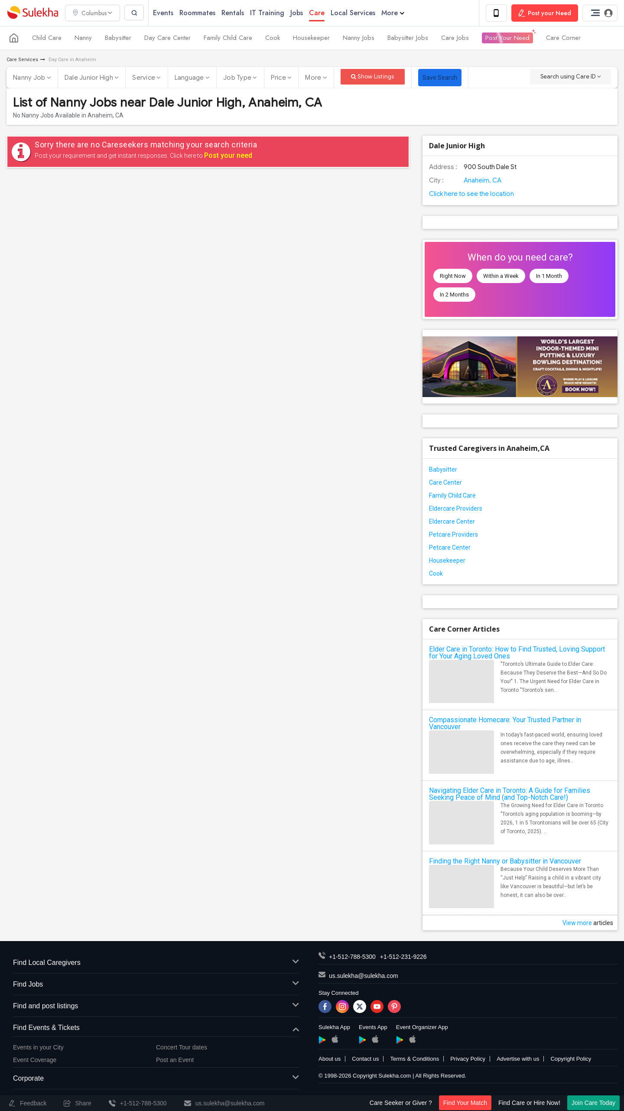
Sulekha (32, 13)
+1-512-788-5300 (352, 957)
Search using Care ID (570, 76)
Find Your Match (465, 1102)
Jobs (297, 13)
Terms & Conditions (414, 1059)
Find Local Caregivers (156, 963)
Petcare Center (450, 547)
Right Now (453, 276)
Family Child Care (228, 38)
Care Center (445, 482)
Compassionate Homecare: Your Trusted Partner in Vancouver (505, 723)
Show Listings (372, 76)
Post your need (228, 155)
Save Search (439, 77)
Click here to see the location (471, 194)
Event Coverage (34, 1059)
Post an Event (175, 1059)
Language (192, 77)
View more (577, 923)
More (393, 13)
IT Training (268, 13)
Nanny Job (32, 77)
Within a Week (501, 276)
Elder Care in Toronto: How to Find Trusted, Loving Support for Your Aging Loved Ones (517, 653)
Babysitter (118, 38)
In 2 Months (454, 294)
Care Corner (563, 38)
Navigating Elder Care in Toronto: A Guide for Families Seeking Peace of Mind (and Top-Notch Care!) (509, 794)
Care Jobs (455, 38)
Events (164, 13)
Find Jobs (156, 984)
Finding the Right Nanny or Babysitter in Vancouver (505, 861)
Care (317, 13)
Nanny (83, 38)
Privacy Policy (467, 1059)
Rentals (233, 13)
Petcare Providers (453, 534)
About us (329, 1059)
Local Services (354, 13)
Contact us (365, 1059)
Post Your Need (507, 38)
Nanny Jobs (358, 38)
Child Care (47, 38)
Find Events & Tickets (156, 1028)
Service (146, 77)
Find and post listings (156, 1006)
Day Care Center (167, 38)
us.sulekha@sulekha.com (363, 976)
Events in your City (38, 1047)
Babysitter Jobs (407, 38)
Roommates (198, 13)
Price (281, 77)
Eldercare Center (452, 521)
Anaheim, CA (482, 180)
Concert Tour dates (181, 1047)
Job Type (240, 77)
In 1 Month (549, 276)
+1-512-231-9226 (403, 957)
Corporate (156, 1078)
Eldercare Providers (455, 508)
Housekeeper (311, 38)
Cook (272, 38)
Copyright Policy (570, 1059)
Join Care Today (593, 1102)
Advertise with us (518, 1059)
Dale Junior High (92, 77)
